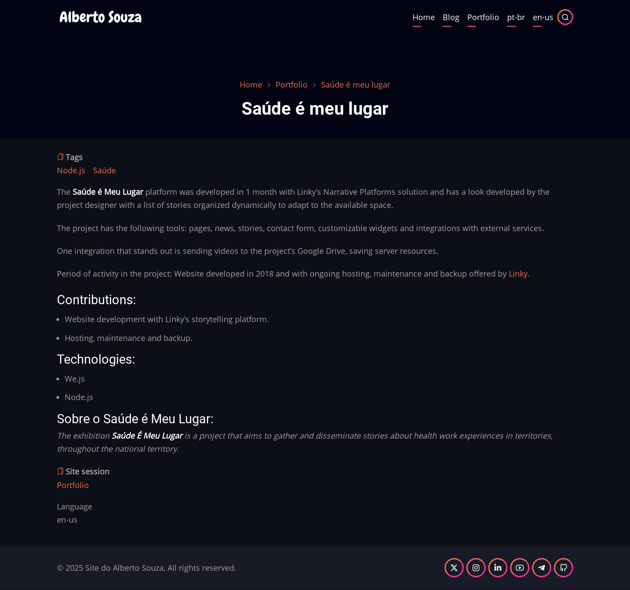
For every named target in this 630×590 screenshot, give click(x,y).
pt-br (516, 17)
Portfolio (483, 17)
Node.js (71, 170)
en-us (543, 17)
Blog (451, 17)
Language (74, 506)
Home (424, 17)
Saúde (104, 170)
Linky (518, 273)
